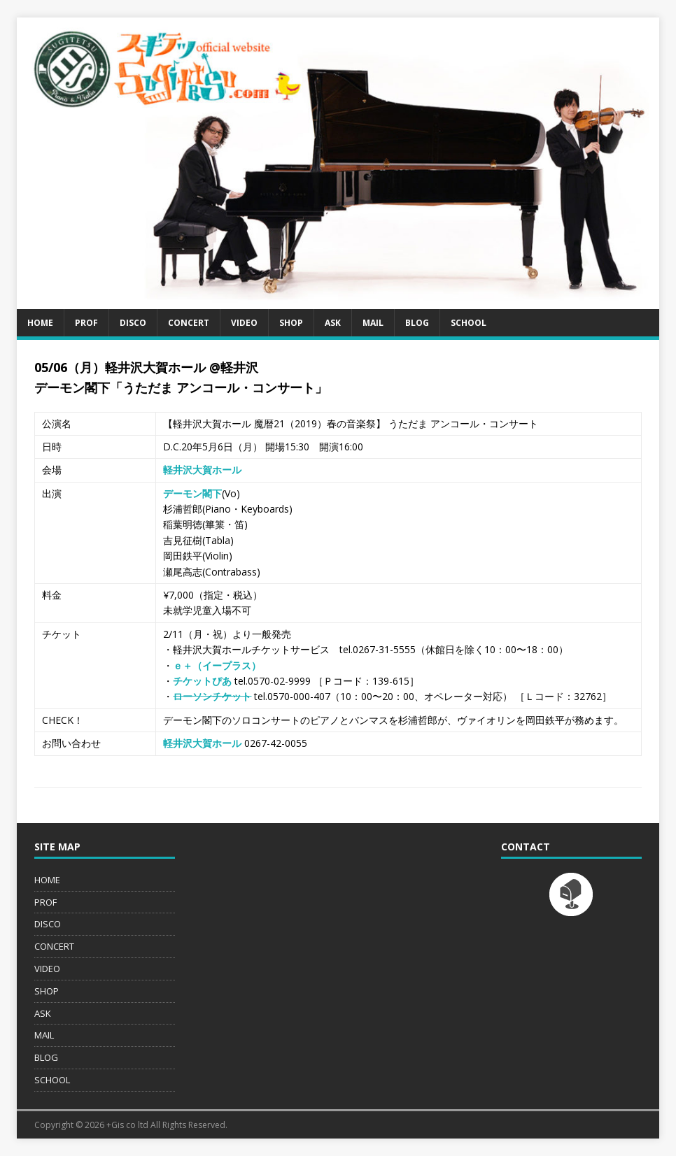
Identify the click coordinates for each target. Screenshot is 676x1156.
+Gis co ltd (127, 1125)
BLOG (417, 323)
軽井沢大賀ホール (202, 469)
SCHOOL (468, 323)
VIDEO (244, 323)
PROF (86, 323)
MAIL (372, 323)
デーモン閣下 (192, 493)
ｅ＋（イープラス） (217, 665)
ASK (333, 323)
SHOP (291, 323)
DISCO (133, 323)
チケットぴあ (202, 680)
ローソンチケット (212, 696)
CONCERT (188, 323)
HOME (40, 323)
